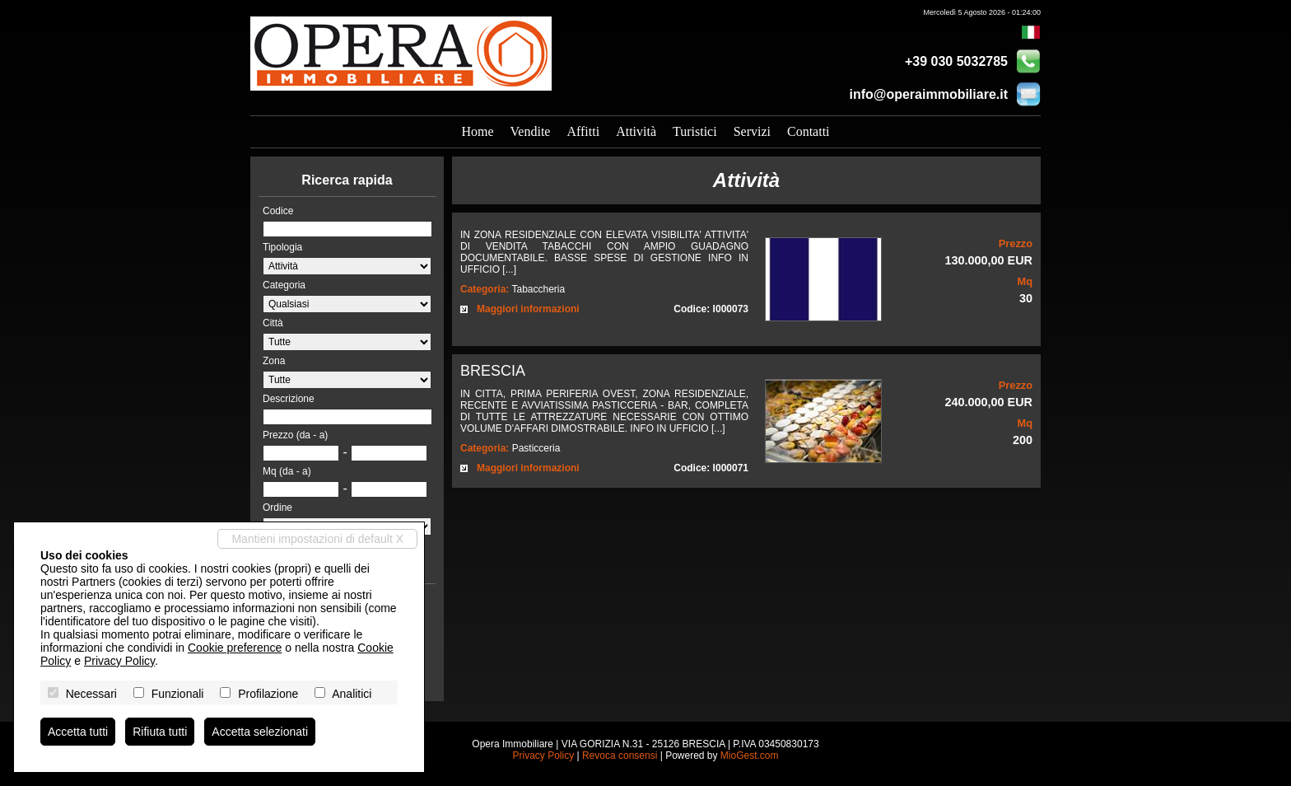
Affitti (582, 131)
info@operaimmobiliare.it (928, 94)
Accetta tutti (78, 731)
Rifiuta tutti (160, 731)
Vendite (530, 131)
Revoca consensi (619, 755)
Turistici (695, 131)
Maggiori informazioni (528, 309)
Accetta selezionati (260, 731)
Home (477, 131)
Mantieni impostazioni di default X (317, 538)
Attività (636, 131)
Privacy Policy (543, 755)
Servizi (752, 131)
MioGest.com (749, 755)
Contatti (808, 131)
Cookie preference (235, 647)
